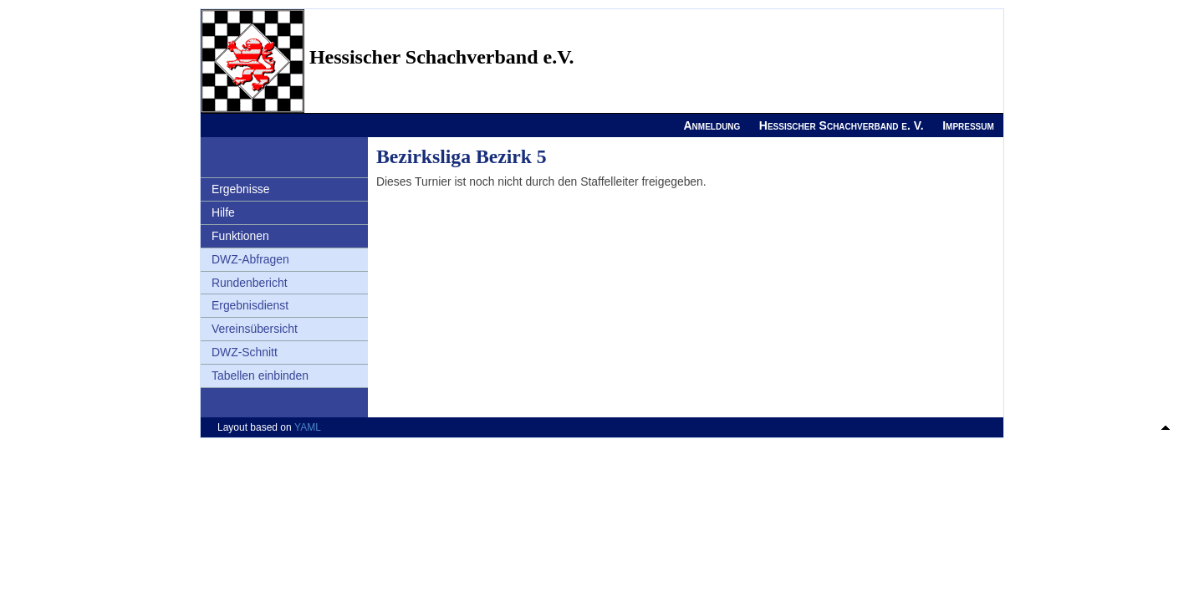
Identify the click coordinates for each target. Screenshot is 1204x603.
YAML (307, 427)
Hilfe (223, 212)
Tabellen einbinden (260, 375)
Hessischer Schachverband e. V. (841, 125)
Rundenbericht (250, 282)
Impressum (968, 125)
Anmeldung (711, 125)
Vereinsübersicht (255, 328)
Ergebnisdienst (250, 305)
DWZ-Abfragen (250, 259)
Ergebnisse (241, 189)
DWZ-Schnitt (245, 352)
